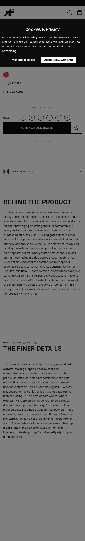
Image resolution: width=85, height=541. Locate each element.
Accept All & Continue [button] (58, 60)
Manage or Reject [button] (23, 60)
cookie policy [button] (29, 37)
